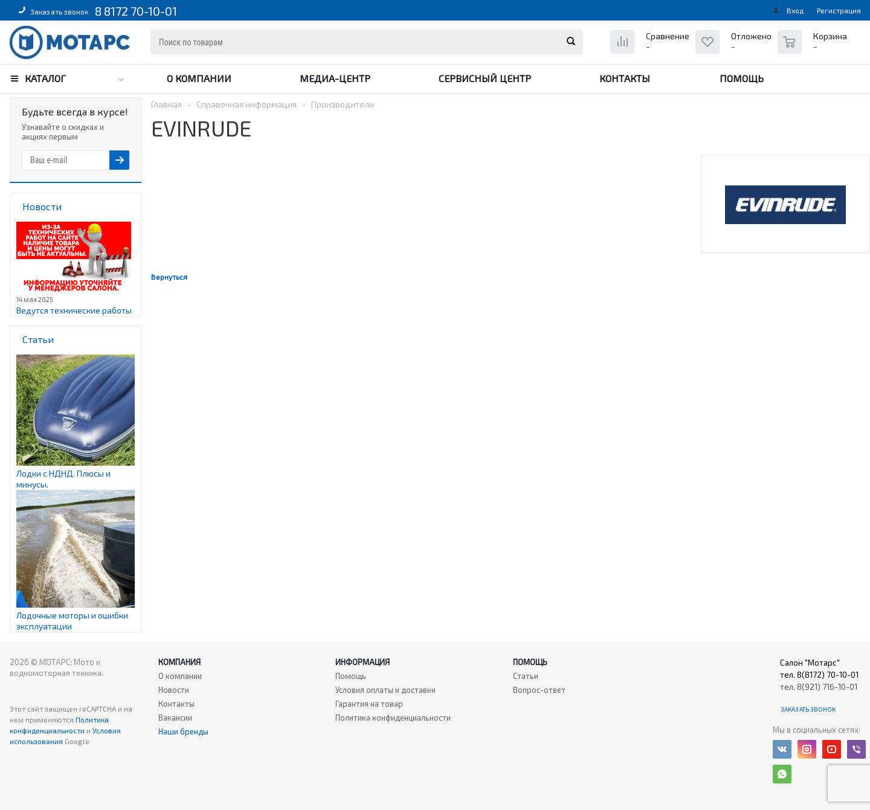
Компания (179, 662)
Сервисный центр (485, 78)
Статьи (525, 676)
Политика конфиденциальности (393, 717)
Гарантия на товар (369, 704)
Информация (362, 662)
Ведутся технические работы (74, 310)
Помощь (742, 78)
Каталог (45, 78)
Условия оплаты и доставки (385, 690)
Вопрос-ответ (539, 690)
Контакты (624, 78)
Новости (173, 690)
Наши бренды (183, 731)
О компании (199, 78)
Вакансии (175, 717)
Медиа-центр (335, 78)
